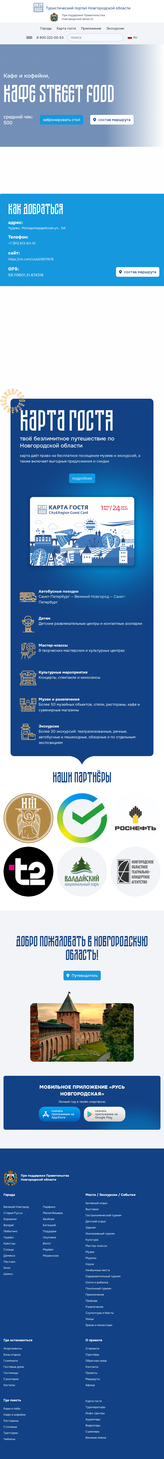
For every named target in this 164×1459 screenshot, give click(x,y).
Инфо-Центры (95, 1413)
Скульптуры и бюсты (100, 1313)
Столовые (10, 1427)
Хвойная (48, 1219)
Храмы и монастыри (99, 1325)
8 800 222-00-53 (50, 37)
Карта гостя (66, 28)
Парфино (49, 1207)
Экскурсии (115, 28)
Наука (90, 1264)
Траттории (11, 1433)
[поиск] (95, 38)
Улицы (90, 1319)
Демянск (9, 1256)
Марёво (48, 1249)
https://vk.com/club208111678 (31, 259)
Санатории (11, 1379)
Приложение (91, 28)
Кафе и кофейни (15, 1415)
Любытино (10, 1231)
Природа (91, 1301)
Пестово (9, 1262)
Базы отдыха (12, 1355)
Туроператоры (95, 1407)
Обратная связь (96, 1361)
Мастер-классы (96, 1246)
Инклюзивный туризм (100, 1233)
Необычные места (98, 1270)
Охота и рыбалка (97, 1282)
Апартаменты (13, 1348)
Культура (92, 1240)
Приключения (95, 1294)
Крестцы (9, 1243)
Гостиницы (11, 1373)
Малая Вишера (53, 1213)
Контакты (92, 1367)
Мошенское (51, 1256)
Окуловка (49, 1237)
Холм (7, 1268)
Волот (47, 1243)
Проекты (91, 1373)
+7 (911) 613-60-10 (21, 243)
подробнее (82, 478)
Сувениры (92, 1431)
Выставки (92, 1209)
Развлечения (94, 1307)
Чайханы (9, 1439)
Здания (90, 1227)
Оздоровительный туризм (103, 1276)
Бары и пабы (12, 1408)
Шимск (8, 1274)
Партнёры (92, 1355)
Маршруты (93, 1379)
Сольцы (9, 1249)
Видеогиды (93, 1425)
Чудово (9, 1237)
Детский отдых (96, 1221)
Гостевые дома (14, 1367)
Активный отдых (96, 1203)
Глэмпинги (11, 1361)
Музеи (90, 1252)
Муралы (91, 1258)
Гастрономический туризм (103, 1215)
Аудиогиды (93, 1419)
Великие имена (96, 1438)
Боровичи (10, 1219)
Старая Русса (13, 1213)
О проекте (92, 1348)
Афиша (90, 1385)
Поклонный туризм (98, 1288)
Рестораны (11, 1421)
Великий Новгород (16, 1207)
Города (46, 28)
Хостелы (9, 1385)
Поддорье (49, 1231)
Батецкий (49, 1225)
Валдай (9, 1225)
